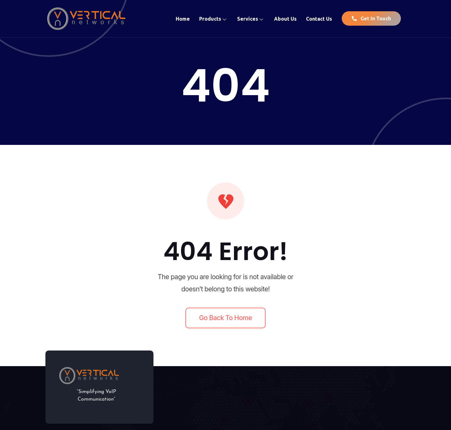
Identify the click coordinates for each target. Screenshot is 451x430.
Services (251, 18)
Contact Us (319, 18)
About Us (285, 18)
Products (213, 18)
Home (183, 18)
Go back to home (225, 318)
